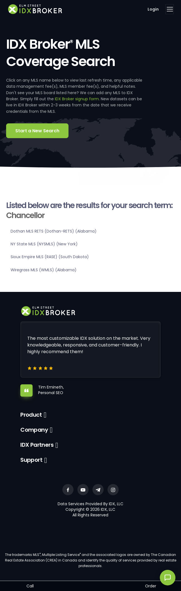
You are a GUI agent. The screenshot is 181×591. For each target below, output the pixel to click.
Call (30, 586)
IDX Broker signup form (77, 99)
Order (150, 586)
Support (31, 460)
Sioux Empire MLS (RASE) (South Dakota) (50, 257)
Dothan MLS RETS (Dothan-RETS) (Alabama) (54, 231)
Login (153, 9)
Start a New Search (37, 131)
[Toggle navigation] (169, 9)
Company (34, 430)
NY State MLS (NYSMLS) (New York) (44, 244)
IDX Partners (36, 445)
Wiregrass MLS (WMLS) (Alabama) (44, 270)
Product (31, 415)
